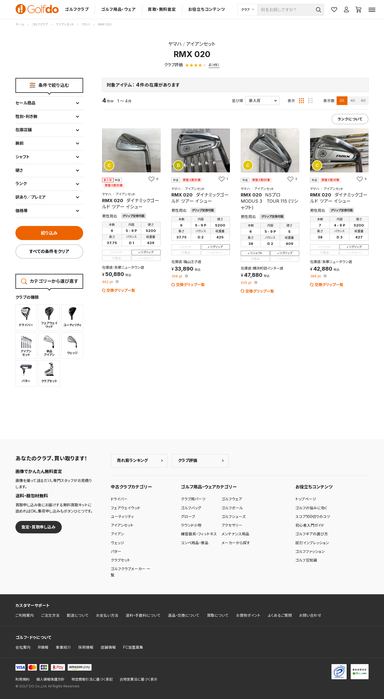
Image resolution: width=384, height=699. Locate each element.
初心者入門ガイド (309, 525)
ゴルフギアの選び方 (311, 534)
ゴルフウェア (232, 499)
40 (352, 100)
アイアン (117, 534)
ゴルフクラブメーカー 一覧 (130, 572)
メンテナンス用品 (235, 534)
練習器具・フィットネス (199, 534)
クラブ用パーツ (193, 499)
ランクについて (350, 119)
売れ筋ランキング (132, 460)
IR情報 (43, 647)
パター (116, 551)
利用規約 (22, 679)
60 (363, 100)
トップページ (305, 499)
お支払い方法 (107, 615)
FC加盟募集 (133, 647)
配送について (78, 615)
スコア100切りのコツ (312, 516)
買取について (218, 615)
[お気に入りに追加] (153, 179)
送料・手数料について (143, 615)
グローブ (188, 516)
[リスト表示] (310, 100)
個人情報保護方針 (50, 679)
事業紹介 (63, 647)
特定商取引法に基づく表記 (92, 679)
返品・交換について (184, 615)
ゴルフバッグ (191, 508)
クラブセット (120, 560)
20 (342, 100)
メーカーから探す (236, 543)
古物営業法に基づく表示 (138, 679)
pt (108, 282)
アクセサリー (232, 525)
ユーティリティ (122, 516)
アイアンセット (122, 525)
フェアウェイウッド (125, 508)
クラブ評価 (187, 460)
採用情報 (85, 647)
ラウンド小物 (191, 525)
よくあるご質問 (280, 615)
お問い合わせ (310, 615)
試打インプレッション (312, 543)
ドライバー (119, 499)
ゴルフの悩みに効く (311, 508)
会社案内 (23, 647)
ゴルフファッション (310, 551)
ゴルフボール (232, 508)
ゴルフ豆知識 (306, 560)
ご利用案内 (24, 615)
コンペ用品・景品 (195, 543)
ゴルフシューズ (234, 516)
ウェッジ (117, 543)
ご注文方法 (50, 615)
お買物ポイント (248, 615)
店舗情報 (108, 647)
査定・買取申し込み (38, 527)
